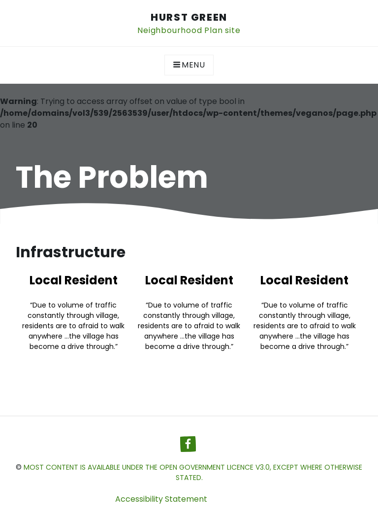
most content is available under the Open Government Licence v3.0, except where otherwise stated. (193, 472)
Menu (189, 64)
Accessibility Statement (161, 499)
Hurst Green (189, 17)
